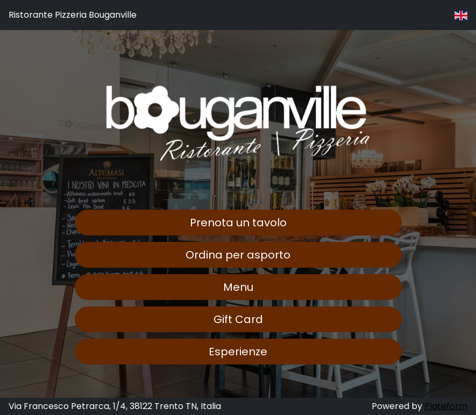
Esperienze (238, 351)
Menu (238, 287)
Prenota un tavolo (238, 222)
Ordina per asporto (238, 254)
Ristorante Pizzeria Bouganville (73, 15)
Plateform (445, 406)
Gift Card (238, 319)
